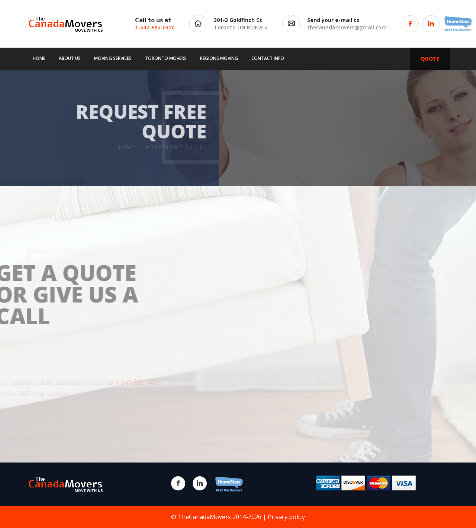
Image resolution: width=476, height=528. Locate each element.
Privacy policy (286, 517)
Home (39, 58)
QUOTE (430, 58)
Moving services (113, 58)
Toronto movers (166, 58)
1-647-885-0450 (154, 27)
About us (70, 58)
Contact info (267, 58)
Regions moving (219, 58)
